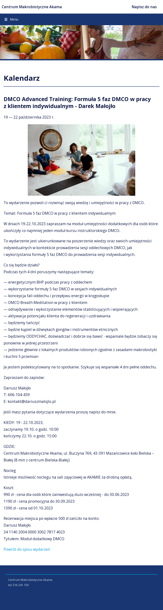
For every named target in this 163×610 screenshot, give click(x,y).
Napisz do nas (144, 6)
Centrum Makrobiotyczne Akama (32, 6)
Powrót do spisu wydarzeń (27, 549)
